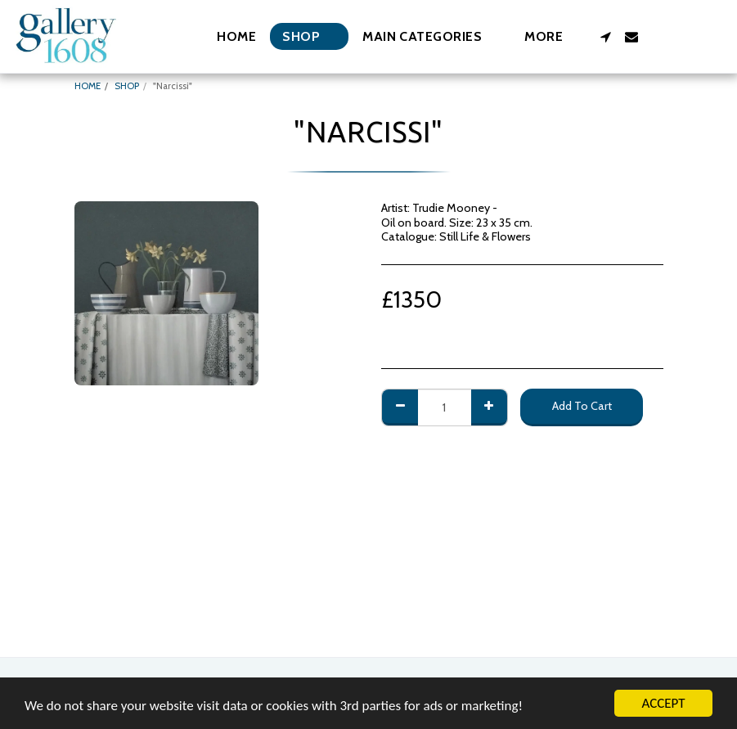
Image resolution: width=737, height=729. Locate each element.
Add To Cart (582, 405)
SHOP (127, 86)
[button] (430, 36)
